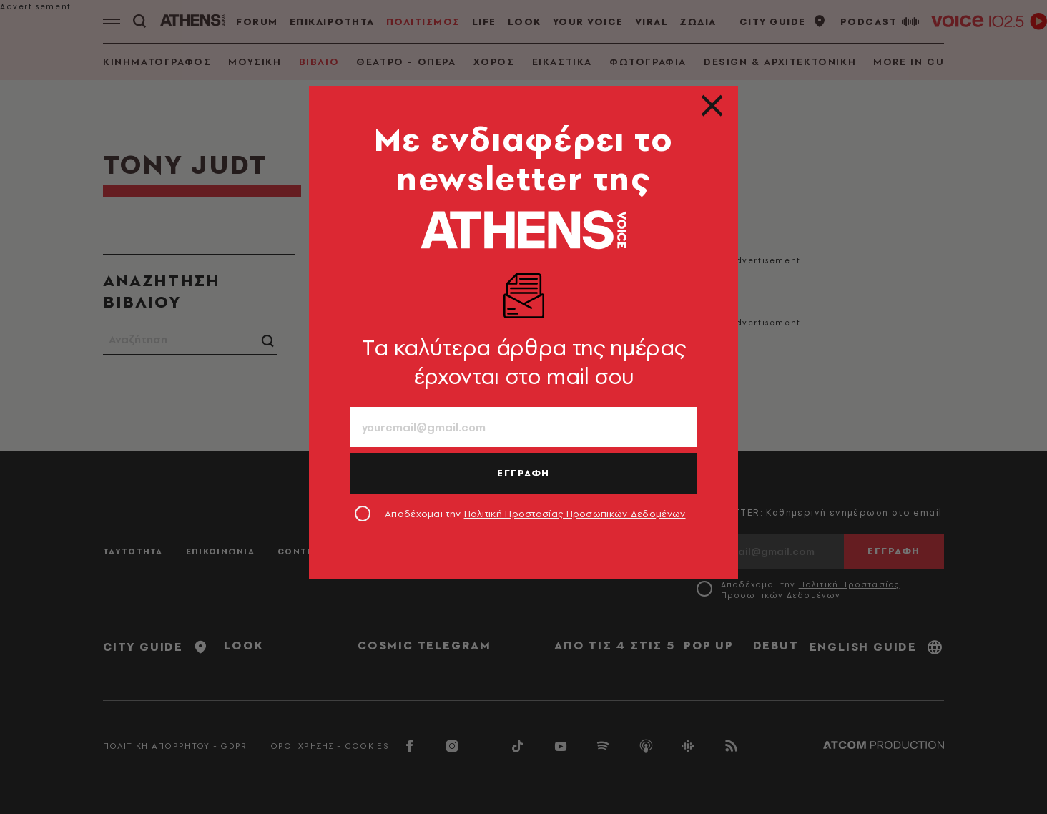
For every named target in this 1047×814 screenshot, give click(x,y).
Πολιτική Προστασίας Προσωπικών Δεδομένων (575, 513)
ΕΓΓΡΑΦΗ (523, 472)
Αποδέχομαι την (535, 513)
